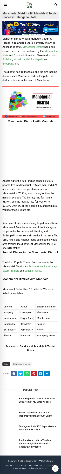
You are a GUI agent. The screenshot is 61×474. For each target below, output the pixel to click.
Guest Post (9, 465)
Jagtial (26, 59)
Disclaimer (49, 465)
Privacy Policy (35, 465)
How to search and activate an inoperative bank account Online (36, 414)
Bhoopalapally (10, 63)
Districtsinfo (47, 461)
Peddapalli (37, 59)
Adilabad (7, 59)
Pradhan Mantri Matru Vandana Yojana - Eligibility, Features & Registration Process (35, 443)
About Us (21, 465)
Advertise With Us (37, 468)
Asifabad (19, 55)
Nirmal (17, 59)
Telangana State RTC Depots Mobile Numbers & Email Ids (37, 428)
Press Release (19, 468)
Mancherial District (33, 46)
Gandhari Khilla (33, 270)
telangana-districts (21, 364)
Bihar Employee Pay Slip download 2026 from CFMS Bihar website (37, 400)
